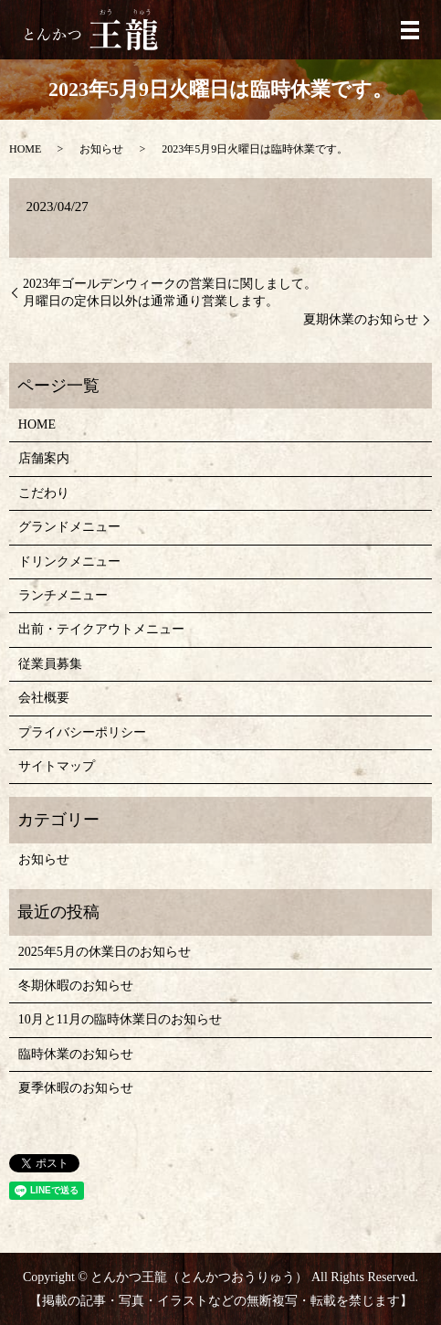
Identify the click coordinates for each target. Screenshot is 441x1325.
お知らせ (101, 149)
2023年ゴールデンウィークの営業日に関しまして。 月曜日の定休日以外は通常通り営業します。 (170, 293)
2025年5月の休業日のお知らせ (104, 952)
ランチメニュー (63, 595)
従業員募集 (50, 664)
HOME (25, 149)
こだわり (43, 493)
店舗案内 (43, 458)
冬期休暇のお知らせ (75, 985)
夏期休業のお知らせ (360, 319)
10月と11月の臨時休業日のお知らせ (120, 1019)
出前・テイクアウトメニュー (101, 629)
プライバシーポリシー (82, 732)
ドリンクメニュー (69, 561)
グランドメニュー (69, 527)
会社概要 (43, 698)
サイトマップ (56, 766)
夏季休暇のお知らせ (75, 1088)
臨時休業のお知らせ (75, 1054)
